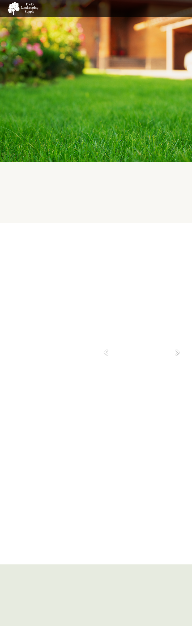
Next (177, 353)
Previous (106, 353)
